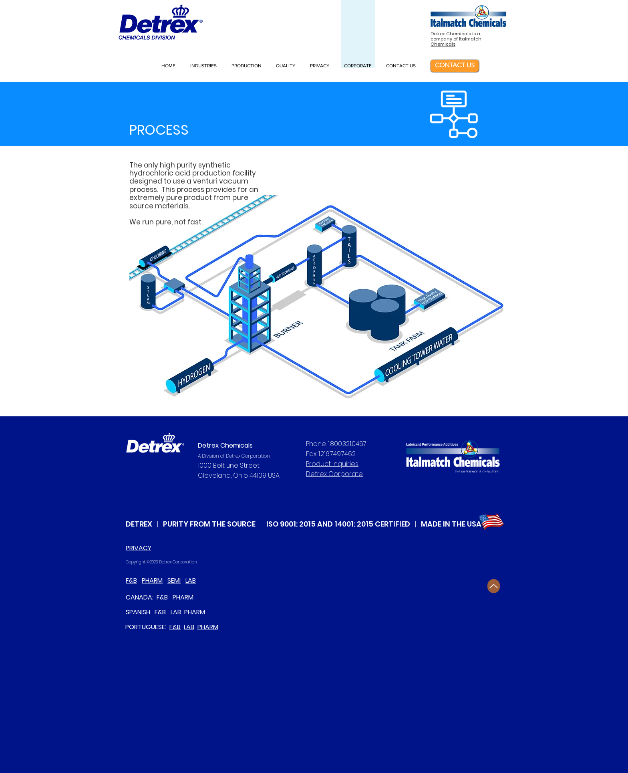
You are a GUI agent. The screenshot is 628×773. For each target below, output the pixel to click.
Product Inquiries (332, 463)
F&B (131, 580)
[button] (204, 66)
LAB (190, 580)
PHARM (152, 580)
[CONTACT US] (455, 66)
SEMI (174, 580)
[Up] (493, 586)
